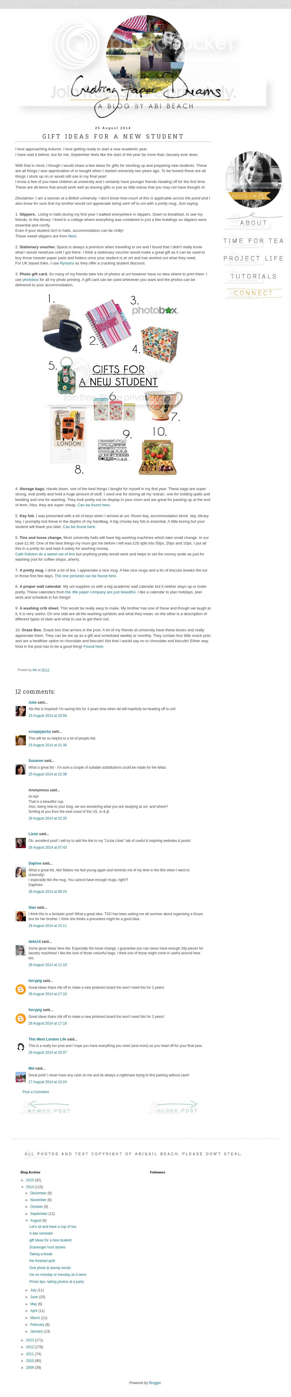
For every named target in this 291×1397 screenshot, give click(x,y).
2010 (30, 1361)
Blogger (155, 1383)
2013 (30, 1340)
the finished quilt (42, 1261)
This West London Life (47, 1039)
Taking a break (40, 1254)
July (34, 1290)
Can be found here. (95, 505)
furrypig (35, 981)
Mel (31, 1068)
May (34, 1304)
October (37, 1207)
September (39, 1214)
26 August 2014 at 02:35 (48, 818)
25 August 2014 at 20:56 (48, 716)
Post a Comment (36, 1092)
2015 (30, 1180)
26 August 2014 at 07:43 (48, 847)
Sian (32, 907)
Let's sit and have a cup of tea (52, 1227)
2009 (30, 1368)
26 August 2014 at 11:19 (48, 965)
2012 (30, 1347)
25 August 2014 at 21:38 (48, 745)
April (34, 1311)
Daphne (35, 863)
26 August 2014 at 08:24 (48, 892)
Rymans (67, 263)
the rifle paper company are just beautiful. (100, 592)
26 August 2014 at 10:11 (48, 926)
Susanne (36, 761)
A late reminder (41, 1233)
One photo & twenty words (50, 1268)
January (37, 1331)
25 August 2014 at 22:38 (48, 774)
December (39, 1193)
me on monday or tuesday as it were (57, 1275)
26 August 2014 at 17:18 (48, 994)
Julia (32, 702)
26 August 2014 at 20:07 (48, 1052)
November (39, 1200)
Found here (93, 646)
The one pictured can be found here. (86, 576)
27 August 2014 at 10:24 (48, 1082)
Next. (73, 236)
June (34, 1297)
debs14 (35, 942)
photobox (31, 279)
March (35, 1318)
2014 (30, 1187)
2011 (30, 1354)
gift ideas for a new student (50, 1240)
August (36, 1220)
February (37, 1325)
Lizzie (33, 834)
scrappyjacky (40, 732)
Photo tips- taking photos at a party (56, 1282)
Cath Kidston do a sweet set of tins (45, 554)
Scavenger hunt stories (47, 1247)
